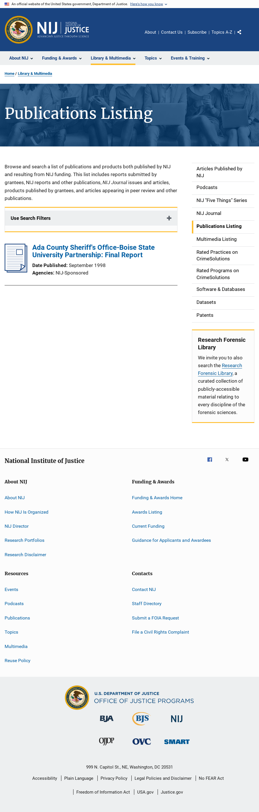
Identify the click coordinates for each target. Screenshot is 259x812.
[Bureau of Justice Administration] (107, 723)
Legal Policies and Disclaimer (163, 778)
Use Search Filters (31, 218)
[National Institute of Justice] (177, 723)
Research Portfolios (24, 540)
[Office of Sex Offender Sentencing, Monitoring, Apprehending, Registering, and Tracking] (177, 745)
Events (11, 589)
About (150, 32)
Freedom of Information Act (103, 792)
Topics (11, 632)
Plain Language (78, 778)
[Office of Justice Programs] (19, 30)
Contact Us (172, 32)
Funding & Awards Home (157, 497)
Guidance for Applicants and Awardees (171, 540)
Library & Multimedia (35, 73)
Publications (17, 618)
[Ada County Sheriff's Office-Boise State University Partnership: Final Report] (16, 271)
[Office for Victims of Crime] (142, 746)
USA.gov (145, 792)
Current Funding (148, 526)
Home (9, 73)
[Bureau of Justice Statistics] (141, 726)
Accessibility (44, 778)
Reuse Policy (18, 660)
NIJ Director (17, 526)
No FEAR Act (211, 778)
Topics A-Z (221, 32)
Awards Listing (147, 511)
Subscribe (197, 32)
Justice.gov (172, 792)
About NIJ (15, 497)
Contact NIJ (144, 589)
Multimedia (16, 646)
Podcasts (14, 603)
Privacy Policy (114, 778)
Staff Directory (147, 603)
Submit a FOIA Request (155, 618)
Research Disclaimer (25, 554)
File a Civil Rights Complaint (160, 632)
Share (244, 36)
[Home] (63, 29)
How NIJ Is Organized (26, 511)
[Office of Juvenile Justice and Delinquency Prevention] (106, 746)
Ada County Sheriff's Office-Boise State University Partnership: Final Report (93, 251)
